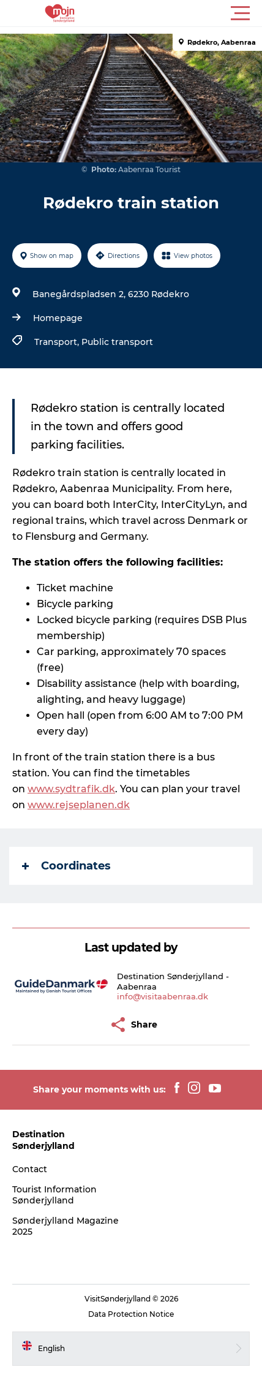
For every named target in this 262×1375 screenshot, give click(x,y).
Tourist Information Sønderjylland (54, 1195)
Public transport (117, 341)
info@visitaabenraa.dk (162, 996)
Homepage (58, 318)
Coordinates (66, 866)
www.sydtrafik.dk (71, 789)
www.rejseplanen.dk (79, 805)
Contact (29, 1169)
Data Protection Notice (131, 1314)
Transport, (57, 341)
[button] (186, 13)
